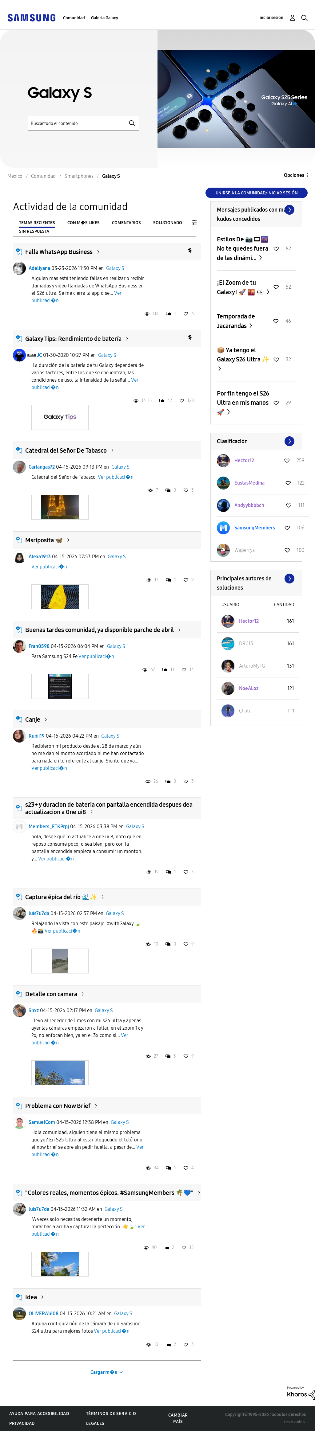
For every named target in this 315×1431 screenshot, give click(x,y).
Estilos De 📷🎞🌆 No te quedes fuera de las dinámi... (242, 249)
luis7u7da (39, 913)
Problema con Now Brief (57, 1105)
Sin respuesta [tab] (34, 231)
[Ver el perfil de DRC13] (246, 643)
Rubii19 (37, 736)
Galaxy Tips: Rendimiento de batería (73, 338)
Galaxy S (115, 268)
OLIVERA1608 (43, 1313)
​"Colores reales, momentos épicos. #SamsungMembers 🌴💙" (109, 1192)
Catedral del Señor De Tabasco (66, 450)
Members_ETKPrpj (49, 826)
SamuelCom (42, 1122)
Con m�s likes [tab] (83, 222)
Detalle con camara (51, 994)
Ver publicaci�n (116, 477)
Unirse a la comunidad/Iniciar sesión (257, 193)
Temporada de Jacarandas (236, 321)
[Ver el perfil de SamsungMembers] (254, 528)
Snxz (34, 1010)
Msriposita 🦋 (44, 540)
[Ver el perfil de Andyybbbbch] (249, 505)
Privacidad (22, 1423)
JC (39, 355)
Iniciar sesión (270, 17)
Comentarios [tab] (126, 222)
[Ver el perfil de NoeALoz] (248, 688)
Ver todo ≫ (256, 209)
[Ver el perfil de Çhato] (245, 711)
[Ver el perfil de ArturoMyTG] (252, 666)
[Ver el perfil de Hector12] (244, 460)
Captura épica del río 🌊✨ (61, 897)
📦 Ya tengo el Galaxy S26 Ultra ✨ (243, 354)
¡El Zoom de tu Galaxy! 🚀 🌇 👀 (241, 287)
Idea (31, 1297)
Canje (32, 719)
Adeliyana (39, 268)
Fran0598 (39, 646)
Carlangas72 (42, 467)
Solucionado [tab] (167, 222)
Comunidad (74, 18)
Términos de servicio (111, 1413)
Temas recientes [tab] (37, 222)
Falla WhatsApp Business (59, 251)
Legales (95, 1423)
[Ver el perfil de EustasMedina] (249, 483)
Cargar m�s (103, 1372)
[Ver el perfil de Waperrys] (244, 550)
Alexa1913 (40, 557)
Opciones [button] (294, 175)
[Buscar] (83, 123)
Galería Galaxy (104, 18)
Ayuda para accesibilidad (39, 1413)
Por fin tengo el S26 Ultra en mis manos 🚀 (243, 403)
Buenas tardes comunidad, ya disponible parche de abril (99, 630)
